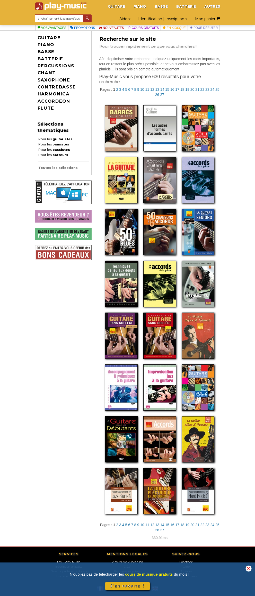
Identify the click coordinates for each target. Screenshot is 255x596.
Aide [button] (124, 19)
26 (157, 95)
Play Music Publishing (127, 562)
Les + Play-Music (68, 562)
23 (207, 89)
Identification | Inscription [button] (162, 19)
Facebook (186, 562)
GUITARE (116, 6)
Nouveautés (111, 28)
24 (212, 89)
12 (152, 89)
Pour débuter (204, 28)
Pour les (55, 139)
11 (147, 89)
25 (217, 89)
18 (182, 89)
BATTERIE (186, 6)
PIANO (140, 6)
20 (192, 89)
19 (187, 89)
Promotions (82, 28)
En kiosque (174, 28)
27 (162, 95)
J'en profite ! (127, 586)
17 (177, 89)
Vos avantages (51, 28)
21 (197, 89)
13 (157, 89)
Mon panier (207, 19)
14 (162, 89)
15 (167, 89)
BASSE (161, 6)
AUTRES (212, 6)
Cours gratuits (143, 28)
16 (172, 89)
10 (142, 89)
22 (202, 89)
